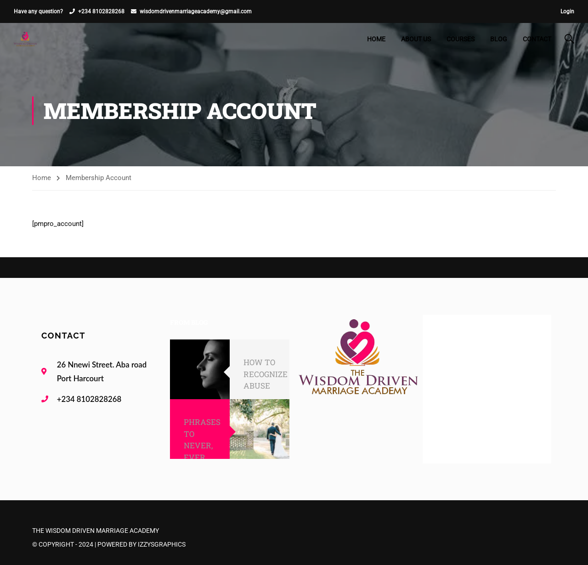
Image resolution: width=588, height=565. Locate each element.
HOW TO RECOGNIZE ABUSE (265, 374)
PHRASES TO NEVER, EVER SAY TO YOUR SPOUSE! (202, 457)
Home (376, 39)
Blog (498, 39)
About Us (416, 39)
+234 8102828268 (101, 11)
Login (567, 11)
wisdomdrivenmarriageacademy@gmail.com (196, 11)
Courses (461, 39)
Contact (537, 39)
